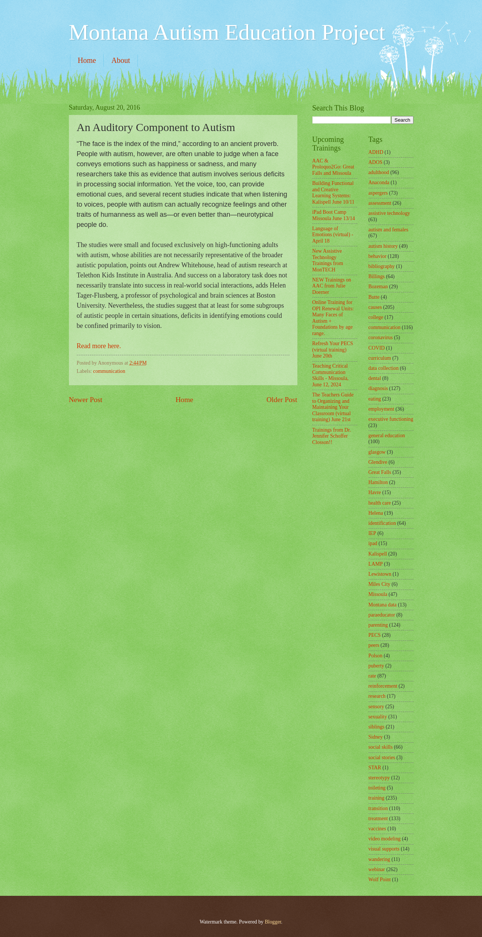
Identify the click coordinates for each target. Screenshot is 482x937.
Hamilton (378, 482)
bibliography (382, 266)
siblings (377, 727)
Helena (376, 513)
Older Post (281, 400)
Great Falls (380, 472)
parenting (378, 625)
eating (375, 399)
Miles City (380, 584)
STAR (375, 767)
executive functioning (391, 419)
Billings (377, 276)
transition (378, 808)
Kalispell (378, 554)
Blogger (273, 922)
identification (382, 523)
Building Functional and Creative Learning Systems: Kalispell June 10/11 (333, 192)
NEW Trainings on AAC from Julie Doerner (331, 286)
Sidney (376, 737)
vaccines (377, 828)
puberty (376, 666)
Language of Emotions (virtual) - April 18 (333, 235)
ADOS (376, 162)
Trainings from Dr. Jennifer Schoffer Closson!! (331, 436)
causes (375, 307)
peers (374, 645)
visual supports (384, 849)
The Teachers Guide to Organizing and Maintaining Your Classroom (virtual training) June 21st (333, 407)
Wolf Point (380, 879)
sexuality (378, 717)
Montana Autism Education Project (227, 32)
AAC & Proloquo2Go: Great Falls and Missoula (333, 167)
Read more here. (100, 346)
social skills (381, 747)
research (377, 696)
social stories (382, 757)
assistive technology (389, 213)
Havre (375, 492)
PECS (375, 635)
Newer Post (86, 400)
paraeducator (382, 615)
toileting (377, 788)
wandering (379, 859)
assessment (380, 203)
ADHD (376, 152)
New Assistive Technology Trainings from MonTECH (327, 260)
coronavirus (381, 337)
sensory (376, 706)
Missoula (378, 594)
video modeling (385, 839)
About (120, 60)
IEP (372, 533)
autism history (383, 246)
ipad (373, 543)
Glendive (378, 462)
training (377, 798)
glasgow (377, 452)
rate (372, 676)
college (376, 317)
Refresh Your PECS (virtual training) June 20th (332, 350)
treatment (378, 818)
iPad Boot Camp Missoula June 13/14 (333, 215)
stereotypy (379, 778)
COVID (377, 348)
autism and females (389, 229)
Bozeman (378, 286)
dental (375, 378)
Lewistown (380, 574)
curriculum (380, 358)
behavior (377, 256)
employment (381, 409)
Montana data (383, 605)
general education (387, 435)
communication (109, 371)
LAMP (376, 564)
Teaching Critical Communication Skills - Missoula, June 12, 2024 (330, 375)
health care (380, 503)
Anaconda (379, 182)
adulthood (379, 172)
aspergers (378, 193)
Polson (376, 655)
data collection (384, 368)
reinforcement (383, 686)
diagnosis (378, 388)
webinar (377, 869)
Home (87, 60)
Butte (374, 297)
